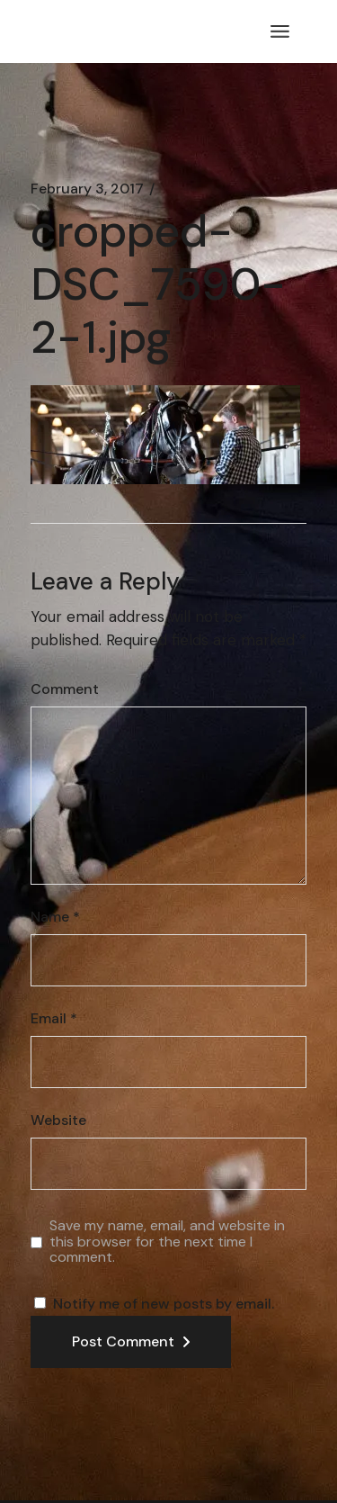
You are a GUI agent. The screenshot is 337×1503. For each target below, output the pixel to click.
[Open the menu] (280, 31)
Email (54, 1019)
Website (58, 1121)
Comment (65, 689)
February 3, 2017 (87, 189)
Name (55, 917)
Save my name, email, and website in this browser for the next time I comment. (167, 1241)
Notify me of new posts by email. (163, 1303)
